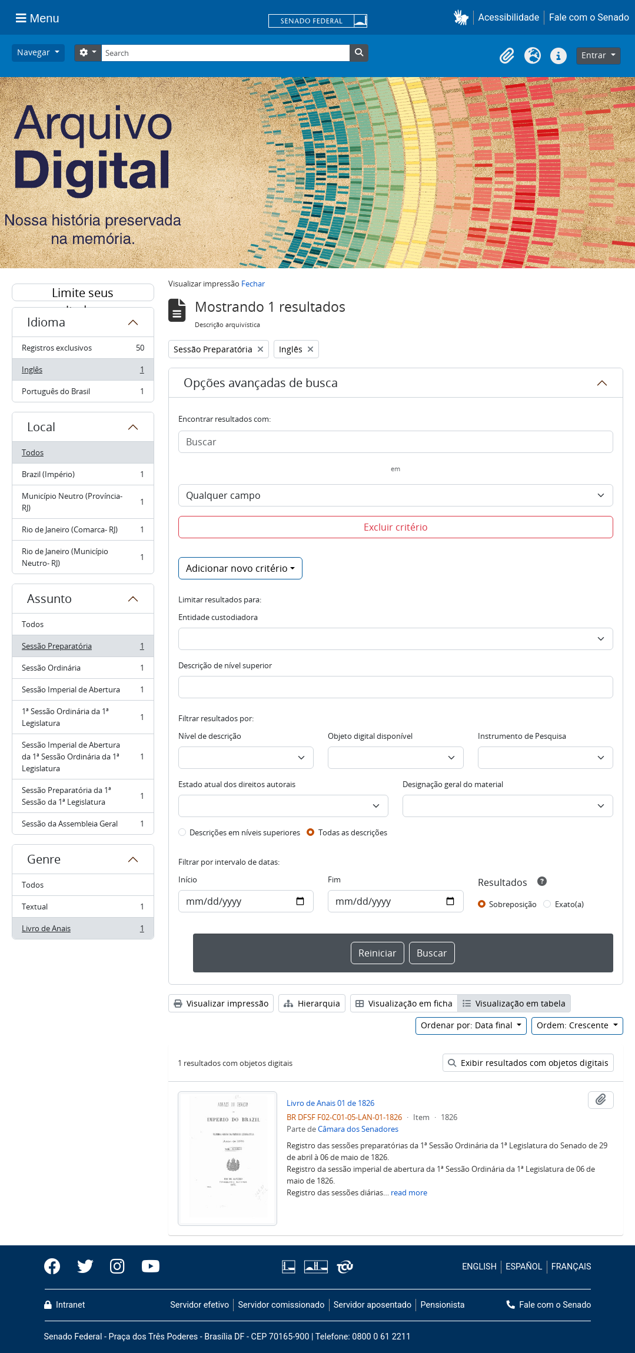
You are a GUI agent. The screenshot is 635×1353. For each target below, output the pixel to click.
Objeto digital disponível (370, 736)
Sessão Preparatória (82, 648)
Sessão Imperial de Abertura (82, 692)
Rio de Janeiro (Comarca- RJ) (82, 532)
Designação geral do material (453, 784)
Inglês (82, 372)
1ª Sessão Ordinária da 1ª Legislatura (82, 717)
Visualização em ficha (404, 1003)
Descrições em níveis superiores (244, 832)
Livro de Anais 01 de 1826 (330, 1103)
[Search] (225, 53)
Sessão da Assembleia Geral (82, 826)
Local (41, 427)
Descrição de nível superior (225, 665)
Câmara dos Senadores (358, 1129)
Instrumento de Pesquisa (522, 736)
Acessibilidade (509, 17)
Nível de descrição (209, 736)
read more (409, 1192)
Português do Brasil (82, 393)
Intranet (64, 1305)
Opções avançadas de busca (261, 383)
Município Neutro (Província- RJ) (82, 502)
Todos (33, 452)
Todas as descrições (352, 832)
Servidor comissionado (281, 1305)
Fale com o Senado (589, 17)
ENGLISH (479, 1267)
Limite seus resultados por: (83, 293)
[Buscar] (395, 442)
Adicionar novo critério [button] (237, 568)
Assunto (49, 598)
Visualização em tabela (514, 1003)
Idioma (46, 322)
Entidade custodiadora (218, 617)
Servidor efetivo (199, 1305)
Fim (334, 879)
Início (187, 879)
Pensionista (443, 1305)
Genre (44, 859)
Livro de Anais (82, 930)
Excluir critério (396, 527)
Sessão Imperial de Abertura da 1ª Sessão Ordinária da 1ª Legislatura (82, 756)
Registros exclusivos (82, 350)
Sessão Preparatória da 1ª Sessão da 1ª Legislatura (82, 796)
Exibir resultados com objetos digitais (528, 1062)
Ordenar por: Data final (468, 1025)
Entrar (595, 55)
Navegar (34, 52)
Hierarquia (312, 1003)
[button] (463, 17)
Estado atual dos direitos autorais (236, 784)
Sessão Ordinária (82, 670)
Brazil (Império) (82, 476)
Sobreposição (513, 904)
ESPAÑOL (524, 1267)
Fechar (253, 283)
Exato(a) (569, 904)
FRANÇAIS (571, 1267)
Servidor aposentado (372, 1305)
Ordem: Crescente (574, 1025)
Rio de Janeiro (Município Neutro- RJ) (82, 557)
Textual (82, 909)
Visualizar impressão (221, 1003)
